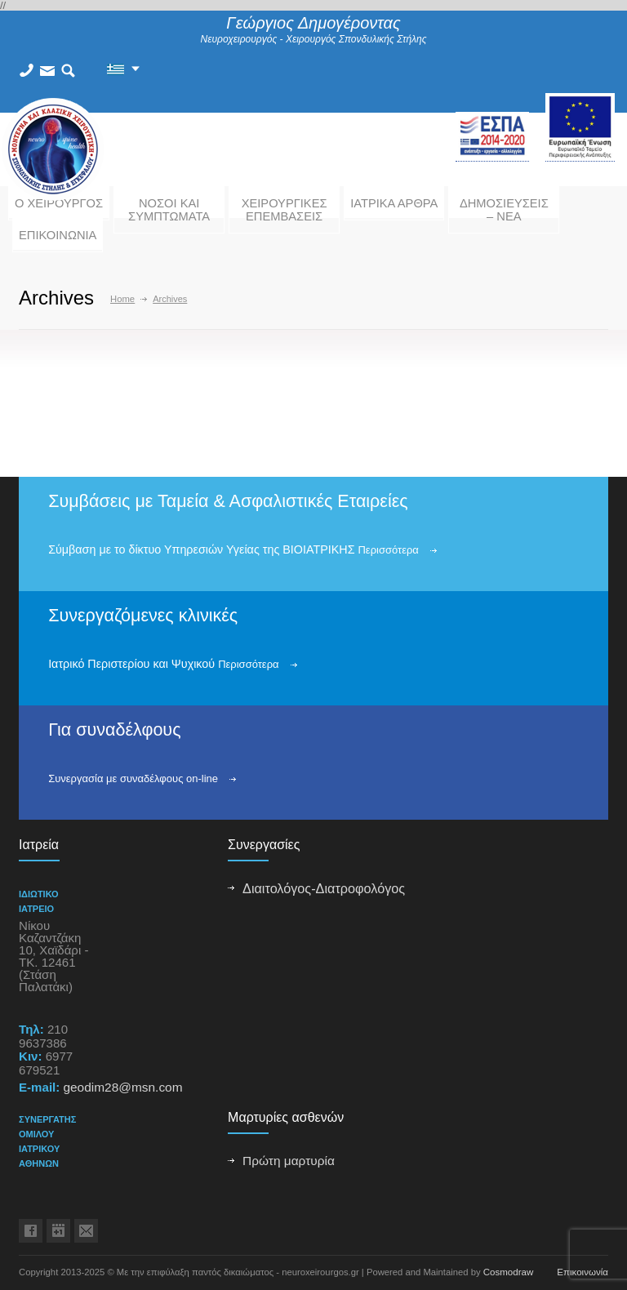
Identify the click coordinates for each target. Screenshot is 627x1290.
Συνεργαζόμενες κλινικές (143, 615)
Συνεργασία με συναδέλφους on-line (133, 778)
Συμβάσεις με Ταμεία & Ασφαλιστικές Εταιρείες (228, 501)
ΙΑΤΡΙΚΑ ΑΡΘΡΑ (394, 203)
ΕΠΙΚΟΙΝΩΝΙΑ (57, 235)
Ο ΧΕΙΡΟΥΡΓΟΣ (59, 203)
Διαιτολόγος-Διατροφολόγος (323, 888)
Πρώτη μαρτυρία (288, 1161)
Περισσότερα (388, 550)
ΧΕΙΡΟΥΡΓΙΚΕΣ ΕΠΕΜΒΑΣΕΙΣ (284, 210)
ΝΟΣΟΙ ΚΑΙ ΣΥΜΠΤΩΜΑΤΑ (169, 210)
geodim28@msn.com (122, 1087)
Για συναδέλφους (114, 730)
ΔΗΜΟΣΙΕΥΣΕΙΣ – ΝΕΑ (504, 210)
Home (122, 299)
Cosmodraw (508, 1272)
